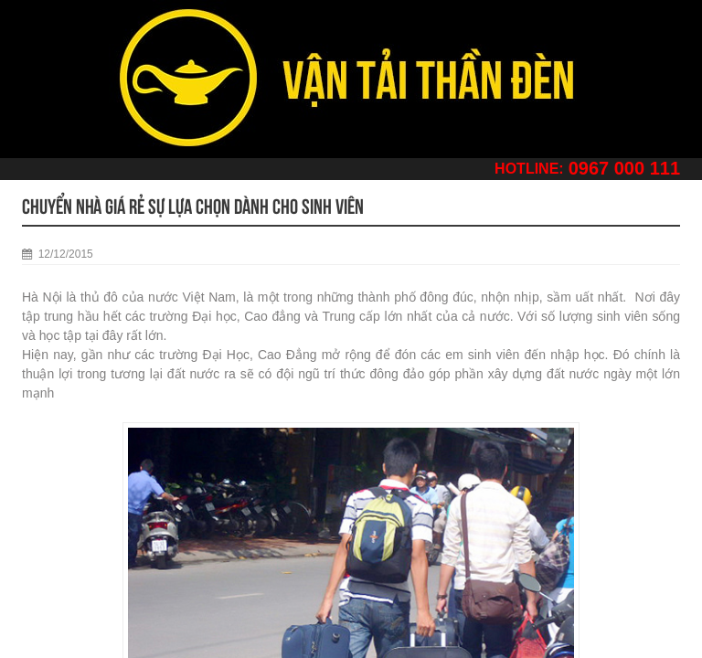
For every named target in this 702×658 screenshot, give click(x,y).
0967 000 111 (624, 168)
